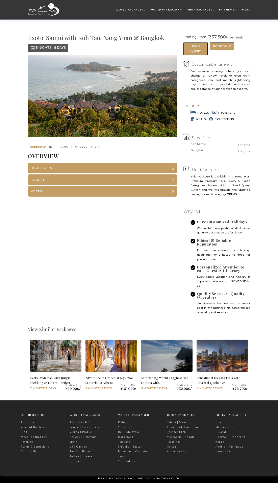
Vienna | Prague (81, 431)
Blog (24, 431)
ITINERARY (79, 147)
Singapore (125, 427)
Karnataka (223, 451)
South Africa (127, 461)
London (75, 461)
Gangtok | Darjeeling (230, 436)
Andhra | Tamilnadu (229, 446)
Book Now (222, 46)
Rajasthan (174, 441)
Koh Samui (198, 144)
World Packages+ (165, 9)
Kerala (220, 441)
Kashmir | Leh (176, 431)
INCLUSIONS (58, 147)
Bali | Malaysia (128, 431)
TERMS (96, 147)
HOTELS (37, 191)
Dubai (122, 422)
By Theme (226, 9)
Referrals (27, 441)
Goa (218, 422)
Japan (122, 456)
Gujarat (221, 431)
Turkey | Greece (81, 456)
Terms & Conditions (35, 446)
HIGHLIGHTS (41, 168)
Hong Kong (125, 436)
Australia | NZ (79, 422)
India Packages (199, 9)
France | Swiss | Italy (84, 427)
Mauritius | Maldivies (133, 451)
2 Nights (244, 151)
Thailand (124, 441)
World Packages (129, 9)
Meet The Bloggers (34, 436)
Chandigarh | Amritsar (182, 427)
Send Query (195, 49)
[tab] (37, 147)
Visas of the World (34, 427)
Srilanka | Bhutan (130, 446)
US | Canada (78, 446)
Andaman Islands (179, 451)
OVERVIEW (37, 147)
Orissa (171, 446)
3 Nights (244, 145)
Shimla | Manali (178, 422)
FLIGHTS (38, 179)
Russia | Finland (81, 451)
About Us (27, 422)
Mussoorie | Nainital (181, 436)
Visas (245, 9)
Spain (73, 441)
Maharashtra (224, 427)
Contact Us (28, 451)
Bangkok (197, 150)
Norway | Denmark (83, 436)
